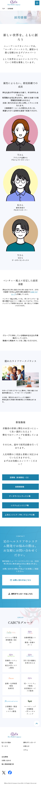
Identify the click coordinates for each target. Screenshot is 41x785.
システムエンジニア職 (20, 505)
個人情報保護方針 (8, 764)
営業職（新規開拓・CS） (20, 477)
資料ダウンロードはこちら (22, 593)
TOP (3, 8)
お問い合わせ (6, 760)
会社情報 (5, 757)
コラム (25, 750)
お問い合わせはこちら (22, 580)
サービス (5, 746)
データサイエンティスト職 (19, 496)
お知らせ (26, 746)
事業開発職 (19, 486)
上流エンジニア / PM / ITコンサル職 (19, 514)
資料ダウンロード (29, 742)
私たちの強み (6, 742)
